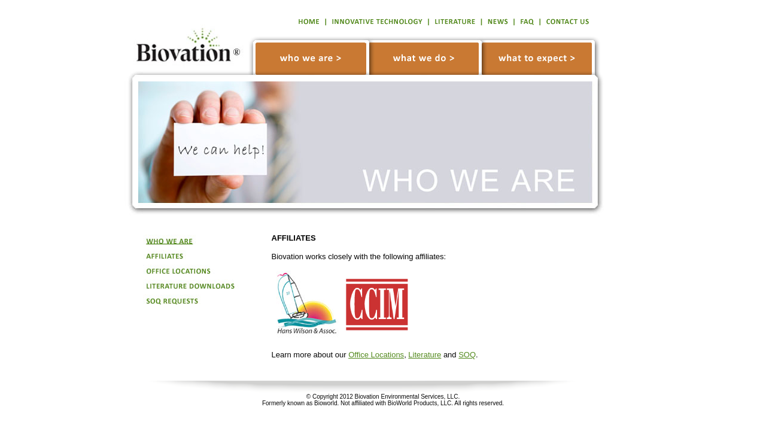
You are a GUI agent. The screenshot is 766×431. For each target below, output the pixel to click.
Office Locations (376, 354)
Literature (424, 354)
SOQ (467, 354)
